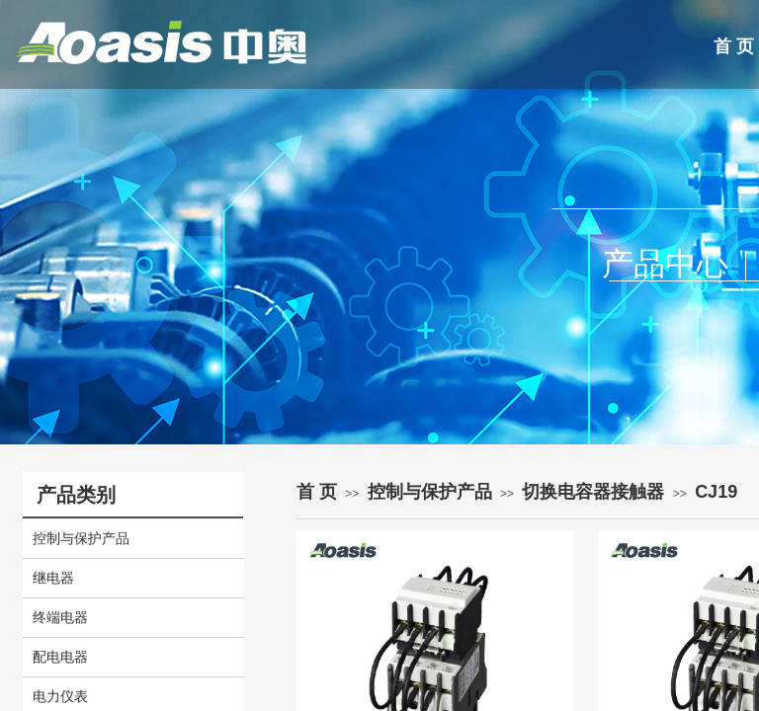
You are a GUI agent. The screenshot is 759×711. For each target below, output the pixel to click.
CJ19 (716, 492)
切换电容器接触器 (593, 492)
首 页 (316, 492)
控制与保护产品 (430, 492)
